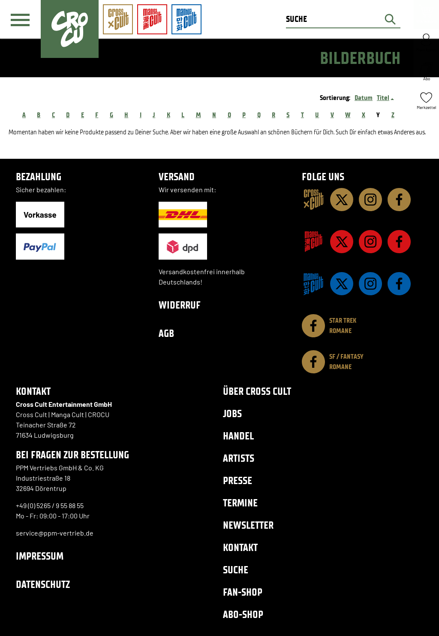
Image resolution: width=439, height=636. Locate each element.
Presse (237, 480)
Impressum (39, 556)
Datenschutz (43, 584)
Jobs (232, 413)
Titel (383, 98)
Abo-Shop (243, 614)
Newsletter (248, 525)
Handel (238, 436)
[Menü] (20, 20)
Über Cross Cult (257, 391)
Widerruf (180, 305)
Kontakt (240, 547)
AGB (166, 333)
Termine (240, 503)
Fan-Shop (242, 592)
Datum (364, 98)
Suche (235, 569)
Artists (238, 458)
